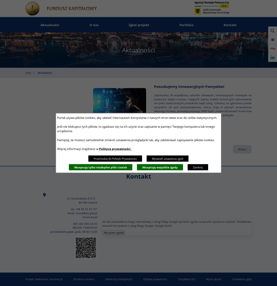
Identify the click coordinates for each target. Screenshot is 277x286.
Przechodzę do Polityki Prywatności (115, 158)
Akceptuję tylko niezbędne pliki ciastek (100, 167)
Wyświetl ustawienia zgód (167, 158)
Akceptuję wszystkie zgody (160, 167)
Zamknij (198, 167)
